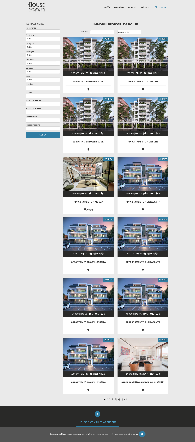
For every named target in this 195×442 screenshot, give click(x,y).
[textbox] (43, 31)
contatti (145, 7)
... (121, 399)
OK (142, 434)
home (107, 7)
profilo (119, 7)
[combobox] (100, 32)
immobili (161, 7)
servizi (132, 7)
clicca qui (134, 434)
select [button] (112, 32)
